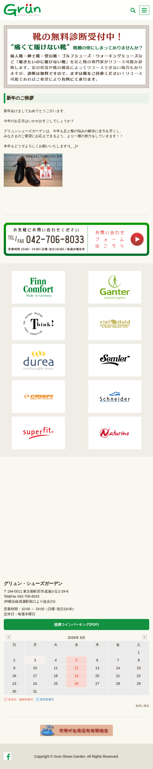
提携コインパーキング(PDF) (76, 624)
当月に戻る (142, 705)
